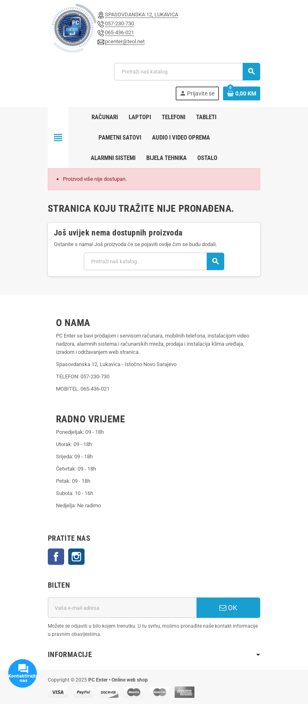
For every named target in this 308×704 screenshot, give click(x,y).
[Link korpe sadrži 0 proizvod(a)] (241, 93)
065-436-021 (119, 32)
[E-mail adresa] (122, 607)
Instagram (76, 557)
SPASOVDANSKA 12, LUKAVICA (141, 14)
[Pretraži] (187, 71)
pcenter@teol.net (125, 41)
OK (228, 608)
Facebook (56, 557)
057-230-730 (119, 23)
